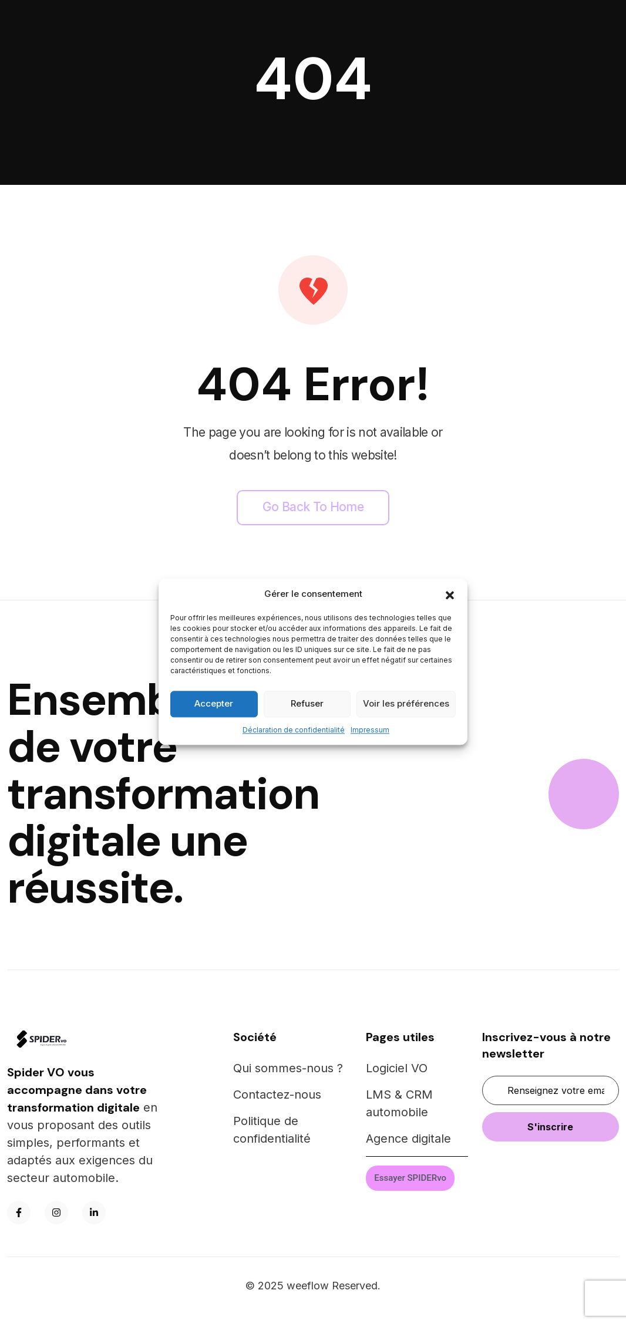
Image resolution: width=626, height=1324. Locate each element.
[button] (450, 594)
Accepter (213, 703)
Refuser (307, 703)
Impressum (370, 729)
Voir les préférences (406, 703)
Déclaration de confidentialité (294, 729)
